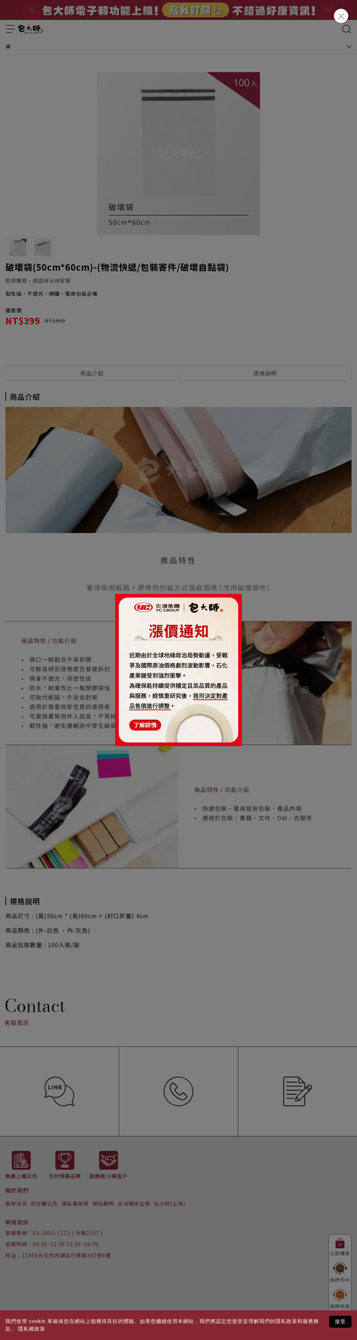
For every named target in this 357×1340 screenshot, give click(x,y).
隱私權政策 (31, 1329)
